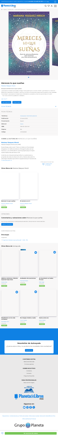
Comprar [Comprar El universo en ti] (23, 207)
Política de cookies (23, 416)
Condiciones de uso (14, 416)
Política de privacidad (34, 416)
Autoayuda (23, 116)
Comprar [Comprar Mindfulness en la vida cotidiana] (4, 325)
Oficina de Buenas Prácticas (29, 419)
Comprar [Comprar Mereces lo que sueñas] (4, 207)
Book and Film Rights (29, 382)
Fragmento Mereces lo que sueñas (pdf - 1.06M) (15, 240)
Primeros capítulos (29, 364)
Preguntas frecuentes (29, 376)
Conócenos (29, 371)
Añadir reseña (17, 102)
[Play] (35, 252)
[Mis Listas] (48, 6)
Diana (21, 124)
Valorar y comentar (7, 224)
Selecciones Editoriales (29, 361)
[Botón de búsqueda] (46, 6)
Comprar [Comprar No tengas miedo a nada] (23, 324)
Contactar (29, 373)
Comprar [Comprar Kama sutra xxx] (42, 324)
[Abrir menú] (55, 6)
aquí (48, 1)
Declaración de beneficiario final (47, 416)
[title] (29, 397)
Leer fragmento (6, 102)
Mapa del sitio (5, 416)
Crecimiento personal (31, 116)
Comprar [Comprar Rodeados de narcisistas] (23, 284)
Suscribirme (29, 350)
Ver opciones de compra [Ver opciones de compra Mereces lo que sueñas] (31, 433)
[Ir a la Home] (1, 9)
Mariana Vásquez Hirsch (10, 142)
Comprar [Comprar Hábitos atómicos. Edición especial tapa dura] (4, 285)
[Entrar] (51, 6)
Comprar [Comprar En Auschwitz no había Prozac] (42, 285)
